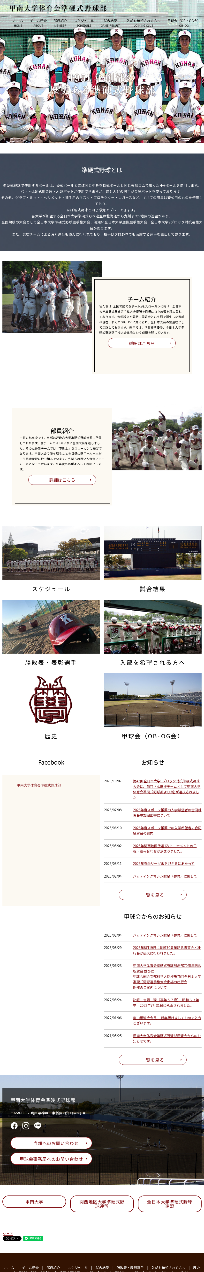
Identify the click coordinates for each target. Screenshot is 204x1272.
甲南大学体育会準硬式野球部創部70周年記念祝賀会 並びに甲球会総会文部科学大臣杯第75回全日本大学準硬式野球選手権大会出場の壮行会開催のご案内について (167, 976)
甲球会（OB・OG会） (184, 23)
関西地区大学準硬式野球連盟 (102, 1203)
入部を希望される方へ (143, 23)
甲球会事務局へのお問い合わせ (54, 1159)
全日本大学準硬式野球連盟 (169, 1203)
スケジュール (84, 23)
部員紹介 (60, 23)
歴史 (196, 1267)
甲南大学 (34, 1201)
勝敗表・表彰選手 (130, 1267)
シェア (8, 1233)
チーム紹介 (38, 23)
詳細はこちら (142, 343)
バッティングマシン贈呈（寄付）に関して (165, 876)
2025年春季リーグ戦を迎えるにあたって (164, 863)
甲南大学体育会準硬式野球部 (39, 785)
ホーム (18, 23)
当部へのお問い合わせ (58, 1143)
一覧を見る (153, 895)
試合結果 (110, 23)
